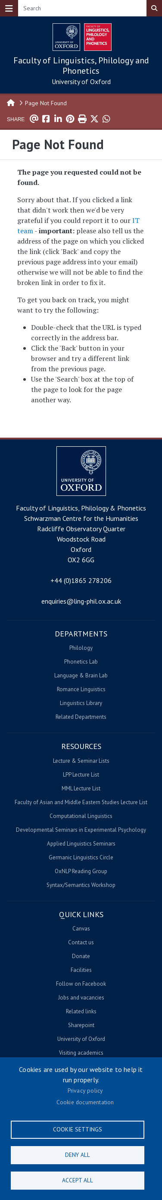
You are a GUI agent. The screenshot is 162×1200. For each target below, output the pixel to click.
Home (11, 102)
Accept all (77, 1180)
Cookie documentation (85, 1102)
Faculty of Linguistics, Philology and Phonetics (81, 65)
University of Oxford (81, 81)
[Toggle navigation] (9, 8)
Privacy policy (85, 1090)
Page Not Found (46, 103)
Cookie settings (77, 1129)
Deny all (77, 1155)
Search (154, 8)
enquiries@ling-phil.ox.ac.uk (81, 601)
